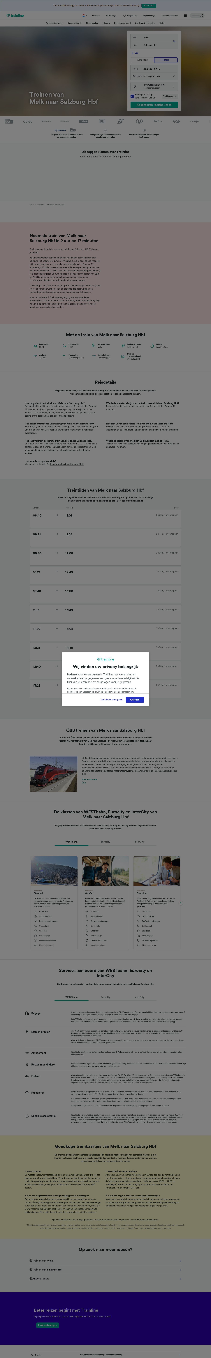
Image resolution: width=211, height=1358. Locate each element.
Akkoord (135, 699)
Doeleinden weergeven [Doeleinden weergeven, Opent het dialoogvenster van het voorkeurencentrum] (111, 699)
